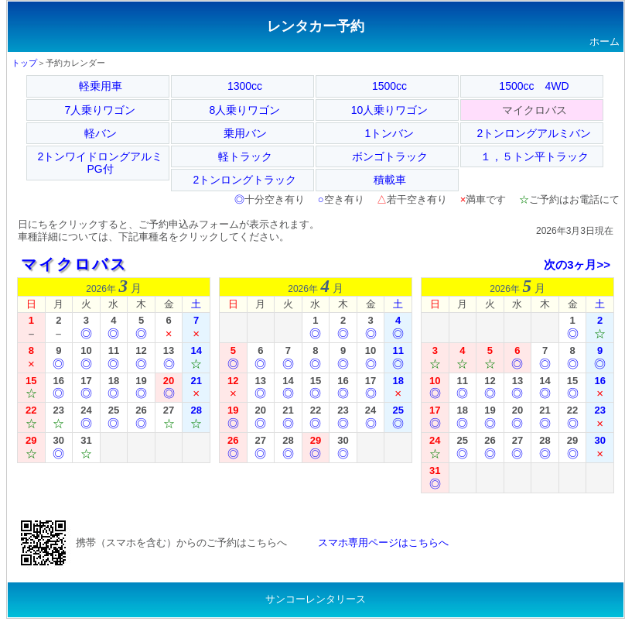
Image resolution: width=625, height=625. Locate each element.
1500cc (389, 86)
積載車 (390, 179)
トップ (24, 62)
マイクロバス (74, 264)
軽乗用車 (100, 86)
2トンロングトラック (245, 179)
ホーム (604, 41)
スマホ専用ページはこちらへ (383, 542)
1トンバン (390, 133)
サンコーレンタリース (315, 599)
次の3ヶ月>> (577, 264)
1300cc (244, 86)
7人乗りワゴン (100, 110)
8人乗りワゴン (245, 110)
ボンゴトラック (390, 156)
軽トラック (245, 156)
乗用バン (245, 133)
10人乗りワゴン (390, 110)
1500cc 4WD (534, 86)
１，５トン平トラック (534, 156)
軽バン (100, 133)
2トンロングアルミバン (534, 133)
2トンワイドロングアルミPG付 (100, 162)
